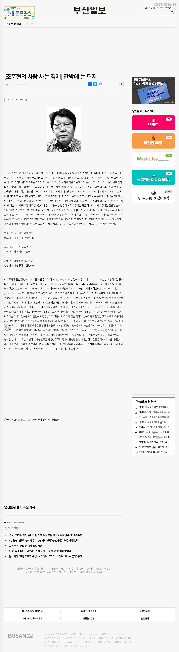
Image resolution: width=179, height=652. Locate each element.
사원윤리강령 (89, 618)
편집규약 (145, 618)
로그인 (144, 7)
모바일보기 (169, 7)
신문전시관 (145, 611)
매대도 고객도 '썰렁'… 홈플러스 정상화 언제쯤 (158, 447)
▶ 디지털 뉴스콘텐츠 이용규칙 (14, 522)
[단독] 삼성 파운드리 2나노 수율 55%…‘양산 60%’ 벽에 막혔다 (39, 551)
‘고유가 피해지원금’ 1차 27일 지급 (25, 545)
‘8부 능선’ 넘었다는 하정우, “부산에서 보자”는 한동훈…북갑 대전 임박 (43, 540)
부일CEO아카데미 (88, 611)
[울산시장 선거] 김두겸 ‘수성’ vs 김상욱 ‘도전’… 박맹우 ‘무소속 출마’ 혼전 (45, 556)
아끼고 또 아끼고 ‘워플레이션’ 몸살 (153, 407)
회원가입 (152, 7)
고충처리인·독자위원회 (32, 618)
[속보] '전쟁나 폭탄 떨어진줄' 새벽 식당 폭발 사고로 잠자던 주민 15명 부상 (45, 535)
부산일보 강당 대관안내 (32, 611)
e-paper (160, 7)
